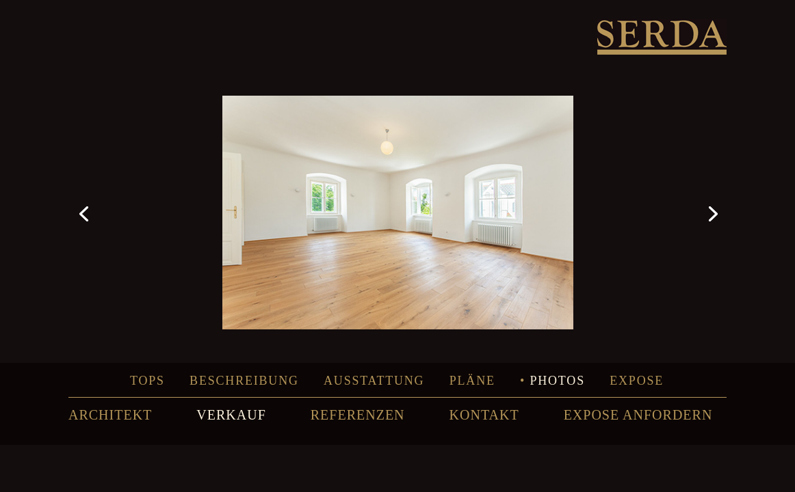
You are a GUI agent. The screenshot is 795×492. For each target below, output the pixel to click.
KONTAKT (484, 414)
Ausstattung (374, 380)
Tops (147, 380)
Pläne (472, 380)
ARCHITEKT (110, 414)
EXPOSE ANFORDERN (638, 414)
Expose (637, 380)
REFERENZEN (358, 414)
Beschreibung (244, 380)
